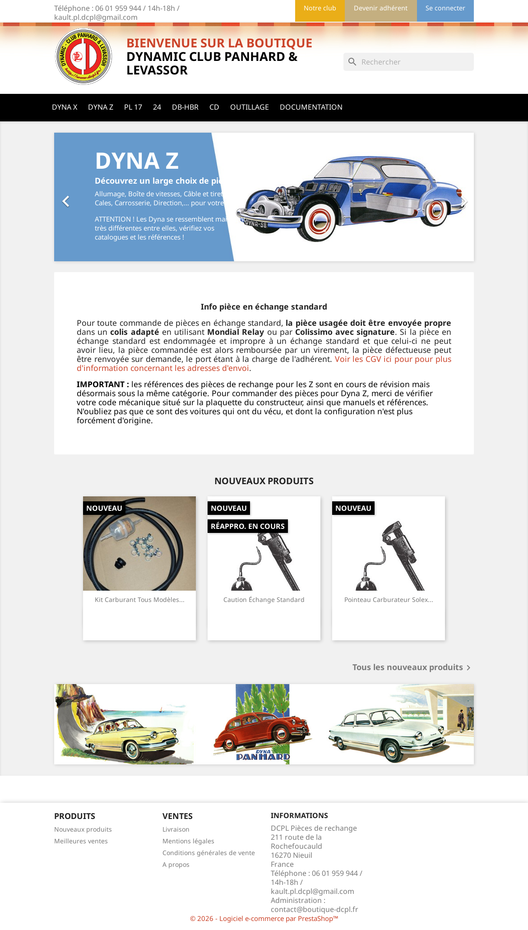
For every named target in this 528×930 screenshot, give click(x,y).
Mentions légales (188, 841)
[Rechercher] (408, 62)
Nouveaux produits (83, 829)
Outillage (249, 107)
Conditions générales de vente (208, 852)
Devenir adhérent (381, 8)
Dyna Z (100, 107)
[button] (85, 197)
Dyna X (64, 107)
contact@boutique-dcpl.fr (314, 909)
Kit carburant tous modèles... (140, 599)
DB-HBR (185, 107)
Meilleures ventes (81, 841)
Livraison (176, 829)
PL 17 (133, 107)
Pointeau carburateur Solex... (388, 599)
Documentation (311, 107)
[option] (264, 197)
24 (157, 107)
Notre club (320, 8)
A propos (176, 864)
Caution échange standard (264, 599)
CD (214, 107)
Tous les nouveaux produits (413, 667)
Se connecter (445, 8)
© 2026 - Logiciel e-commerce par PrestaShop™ (264, 918)
